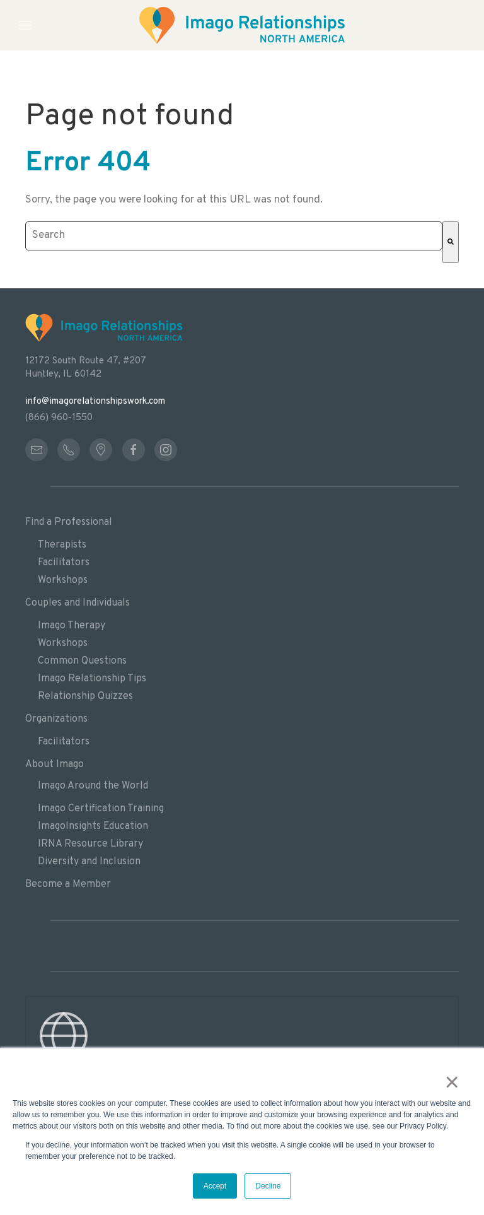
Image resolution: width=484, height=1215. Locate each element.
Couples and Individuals (77, 603)
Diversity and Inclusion (89, 861)
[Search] (450, 242)
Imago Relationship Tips (92, 678)
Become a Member (68, 884)
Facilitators (63, 562)
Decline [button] (267, 1186)
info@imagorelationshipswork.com (95, 402)
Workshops (63, 580)
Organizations (56, 719)
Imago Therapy (71, 625)
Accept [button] (215, 1186)
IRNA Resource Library (90, 844)
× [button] (452, 1082)
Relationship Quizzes (85, 696)
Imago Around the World (93, 786)
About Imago (54, 764)
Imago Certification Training (101, 808)
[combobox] (233, 235)
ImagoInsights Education (93, 826)
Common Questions (82, 661)
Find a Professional (68, 522)
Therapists (62, 545)
